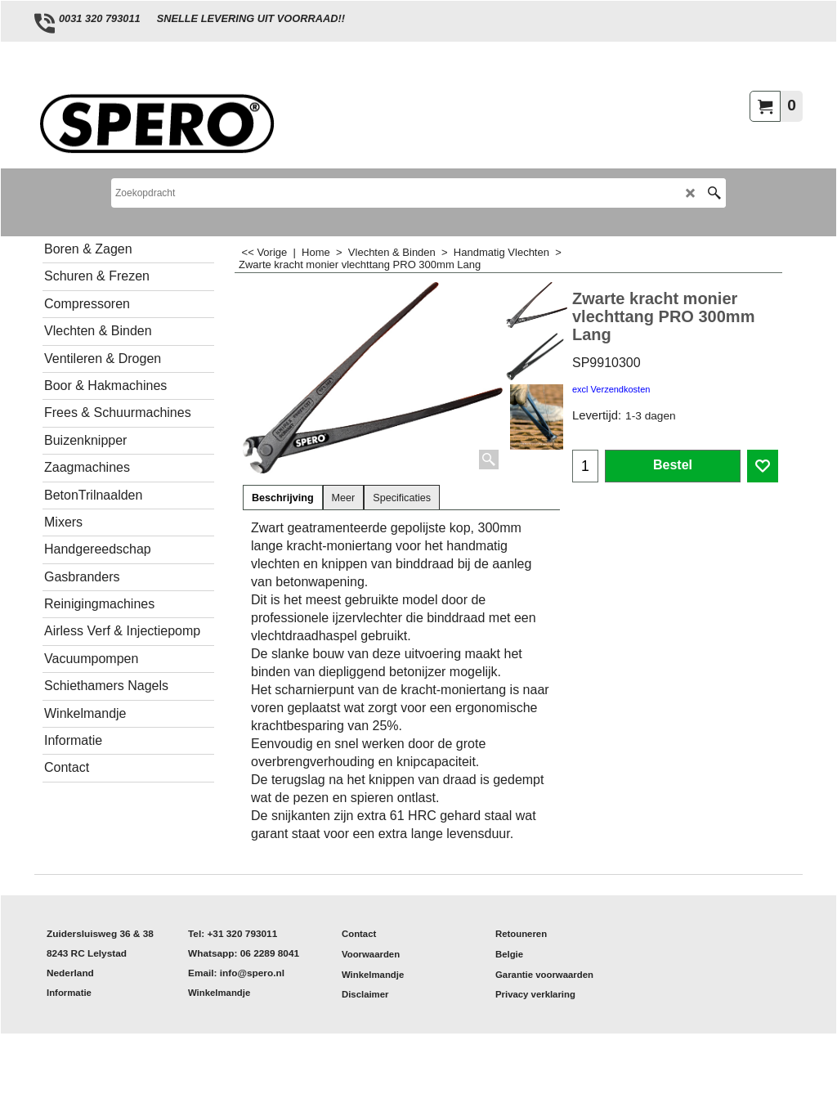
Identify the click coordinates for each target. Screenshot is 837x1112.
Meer (344, 498)
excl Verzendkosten (611, 389)
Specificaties (402, 498)
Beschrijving (283, 498)
